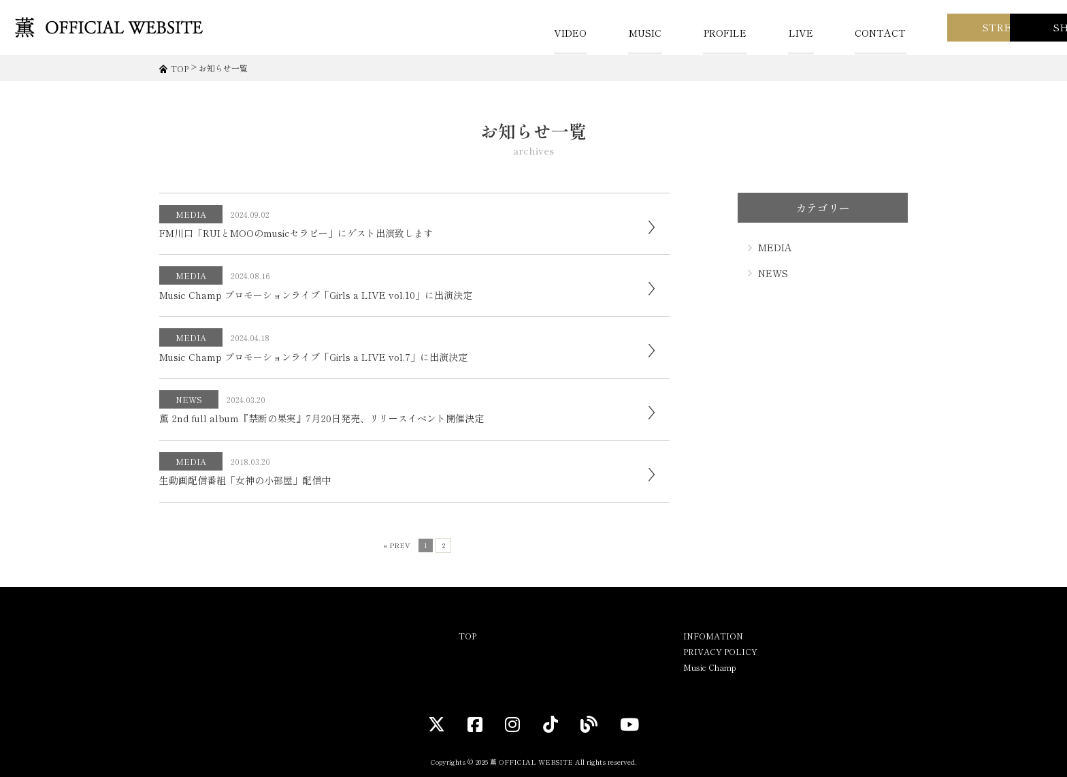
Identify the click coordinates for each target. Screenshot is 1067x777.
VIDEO (409, 32)
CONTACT (714, 32)
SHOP (999, 27)
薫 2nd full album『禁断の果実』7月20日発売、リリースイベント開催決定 (321, 418)
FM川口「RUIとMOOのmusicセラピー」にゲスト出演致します (296, 233)
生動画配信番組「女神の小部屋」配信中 (245, 480)
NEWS (189, 399)
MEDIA (191, 214)
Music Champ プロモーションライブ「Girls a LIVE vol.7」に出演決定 (313, 357)
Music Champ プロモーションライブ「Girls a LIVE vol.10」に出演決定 (315, 295)
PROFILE (561, 32)
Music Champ (709, 667)
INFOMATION (713, 635)
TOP (467, 635)
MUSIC (483, 32)
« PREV (397, 545)
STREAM (859, 27)
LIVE (636, 32)
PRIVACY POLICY (720, 651)
